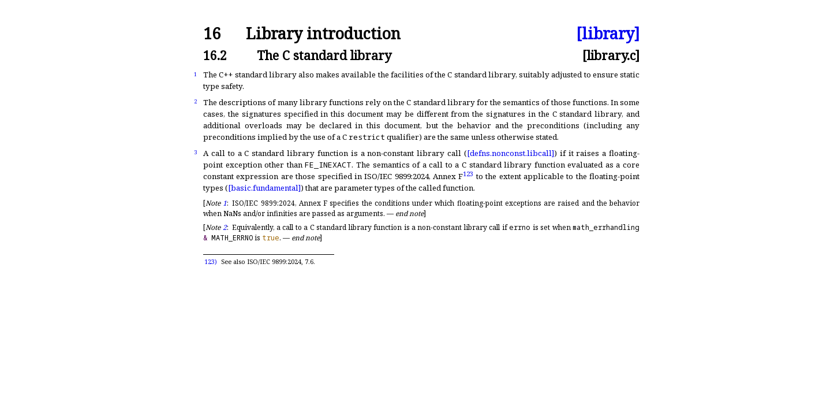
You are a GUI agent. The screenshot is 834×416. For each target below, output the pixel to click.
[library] (607, 34)
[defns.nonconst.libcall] (510, 153)
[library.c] (610, 55)
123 (468, 173)
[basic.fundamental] (264, 188)
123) (210, 262)
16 (211, 34)
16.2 (215, 55)
